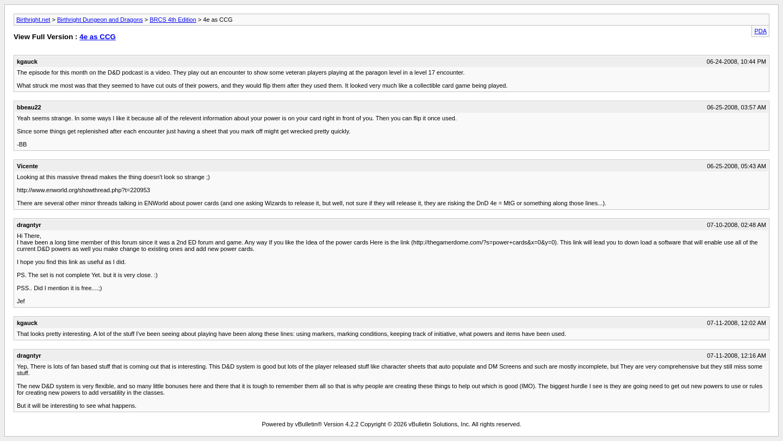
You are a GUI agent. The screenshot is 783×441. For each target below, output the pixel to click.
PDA (760, 31)
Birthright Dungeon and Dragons (100, 19)
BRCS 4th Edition (173, 19)
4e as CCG (97, 37)
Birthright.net (33, 19)
